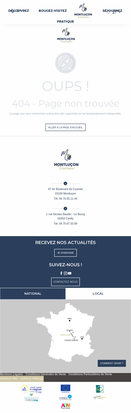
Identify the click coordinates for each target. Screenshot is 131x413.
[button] (114, 12)
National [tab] (32, 294)
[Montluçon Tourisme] (65, 35)
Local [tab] (98, 294)
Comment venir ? (111, 363)
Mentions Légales (11, 374)
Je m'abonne (65, 252)
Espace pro (9, 378)
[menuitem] (53, 10)
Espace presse (32, 378)
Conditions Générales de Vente (46, 374)
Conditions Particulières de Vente (90, 374)
